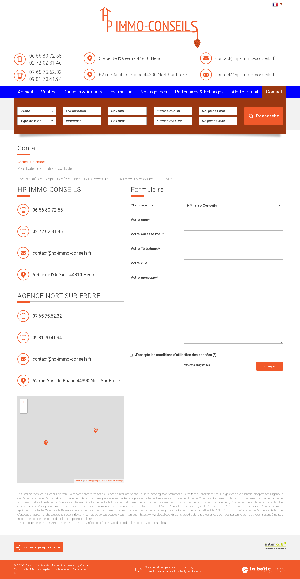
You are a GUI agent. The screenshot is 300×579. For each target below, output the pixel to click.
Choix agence (142, 205)
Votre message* (144, 277)
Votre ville (139, 263)
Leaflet (79, 480)
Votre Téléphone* (145, 249)
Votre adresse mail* (147, 234)
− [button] (23, 409)
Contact (274, 92)
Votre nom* (140, 220)
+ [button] (23, 402)
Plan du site (21, 569)
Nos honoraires (62, 569)
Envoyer (270, 366)
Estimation (121, 92)
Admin (18, 573)
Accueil (25, 92)
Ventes (48, 92)
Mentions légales (40, 569)
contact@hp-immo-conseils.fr (245, 58)
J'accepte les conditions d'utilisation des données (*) (175, 355)
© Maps (92, 480)
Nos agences (153, 92)
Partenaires (79, 569)
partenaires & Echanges (199, 92)
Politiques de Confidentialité (85, 522)
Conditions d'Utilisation (125, 522)
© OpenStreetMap (112, 480)
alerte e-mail (245, 92)
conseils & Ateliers (82, 92)
